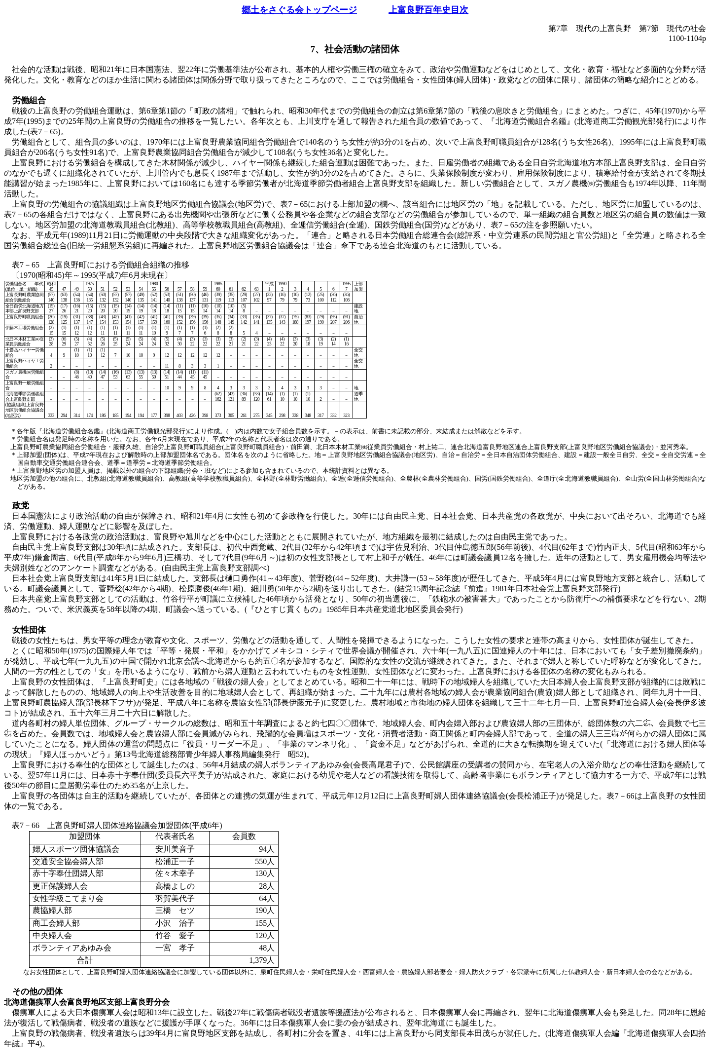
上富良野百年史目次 (428, 10)
